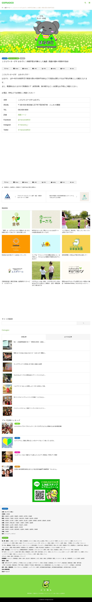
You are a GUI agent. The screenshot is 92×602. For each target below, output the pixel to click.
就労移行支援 (67, 567)
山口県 (11, 525)
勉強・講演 (10, 556)
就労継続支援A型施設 (45, 567)
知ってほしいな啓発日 (59, 593)
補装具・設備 (5, 560)
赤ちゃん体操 (40, 541)
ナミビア (7, 533)
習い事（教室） (5, 541)
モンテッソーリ (78, 541)
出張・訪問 (34, 552)
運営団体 (29, 593)
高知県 (7, 527)
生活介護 (74, 567)
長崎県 (26, 529)
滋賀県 (31, 522)
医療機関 (4, 558)
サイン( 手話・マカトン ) (79, 543)
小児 (38, 558)
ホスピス (10, 558)
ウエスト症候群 (56, 547)
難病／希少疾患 (40, 547)
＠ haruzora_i (23, 125)
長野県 (7, 520)
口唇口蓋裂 (34, 545)
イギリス (13, 533)
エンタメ (61, 541)
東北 (3, 516)
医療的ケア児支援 (29, 565)
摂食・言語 (50, 549)
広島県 (25, 525)
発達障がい (7, 187)
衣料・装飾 (36, 554)
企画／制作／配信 (19, 552)
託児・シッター (66, 552)
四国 (3, 527)
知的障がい (13, 187)
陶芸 (17, 543)
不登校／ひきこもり (17, 545)
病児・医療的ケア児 (64, 545)
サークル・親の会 (6, 545)
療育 (45, 549)
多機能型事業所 (23, 549)
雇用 (37, 567)
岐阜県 (39, 520)
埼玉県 (16, 518)
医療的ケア (19, 187)
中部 (3, 520)
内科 (24, 558)
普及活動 (16, 556)
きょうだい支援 (56, 565)
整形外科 (33, 558)
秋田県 (21, 516)
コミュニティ (11, 552)
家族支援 (14, 565)
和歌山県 (12, 522)
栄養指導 (70, 558)
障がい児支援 (43, 562)
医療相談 (15, 558)
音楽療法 (56, 549)
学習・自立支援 (7, 565)
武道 (12, 541)
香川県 (21, 527)
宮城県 (30, 516)
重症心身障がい (32, 187)
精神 (20, 558)
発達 (41, 558)
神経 (45, 558)
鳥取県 (16, 525)
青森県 (16, 516)
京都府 (22, 522)
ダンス (30, 541)
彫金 (35, 541)
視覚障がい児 (24, 547)
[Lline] (34, 68)
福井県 (21, 520)
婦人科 (27, 558)
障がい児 (56, 545)
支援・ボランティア (7, 562)
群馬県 (36, 518)
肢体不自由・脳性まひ (83, 545)
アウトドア (23, 556)
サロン (86, 552)
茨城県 (26, 518)
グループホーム (18, 567)
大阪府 (17, 522)
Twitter (44, 590)
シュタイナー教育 (53, 541)
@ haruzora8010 (24, 120)
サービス (4, 552)
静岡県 (35, 520)
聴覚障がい (32, 547)
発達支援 (77, 549)
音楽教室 (25, 541)
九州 (3, 529)
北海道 (3, 514)
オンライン (54, 552)
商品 (41, 554)
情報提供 (28, 552)
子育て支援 (20, 565)
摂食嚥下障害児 (49, 545)
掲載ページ (22, 115)
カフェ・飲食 (47, 552)
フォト (45, 554)
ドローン (67, 541)
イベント (4, 556)
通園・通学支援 (77, 562)
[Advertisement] (46, 302)
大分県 (11, 529)
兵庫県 (26, 522)
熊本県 (7, 529)
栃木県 (31, 518)
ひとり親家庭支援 (46, 565)
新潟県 (49, 520)
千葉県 (11, 518)
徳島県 (16, 527)
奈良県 (7, 522)
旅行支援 (40, 552)
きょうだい (6, 547)
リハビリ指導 (76, 558)
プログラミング (7, 543)
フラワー (57, 543)
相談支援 (64, 562)
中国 (3, 525)
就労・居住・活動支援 (7, 567)
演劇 (71, 541)
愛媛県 (11, 527)
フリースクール (14, 549)
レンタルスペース (21, 554)
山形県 (11, 516)
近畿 (3, 522)
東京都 (7, 518)
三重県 (16, 520)
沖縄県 (7, 531)
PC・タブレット (42, 543)
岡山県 (21, 525)
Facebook (47, 590)
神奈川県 (21, 518)
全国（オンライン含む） (8, 511)
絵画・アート (22, 543)
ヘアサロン (29, 554)
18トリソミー (26, 545)
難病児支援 (37, 565)
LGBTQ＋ (15, 562)
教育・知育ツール (75, 552)
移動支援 (70, 562)
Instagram (41, 590)
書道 (53, 543)
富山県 (25, 520)
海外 (3, 533)
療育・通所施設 (5, 549)
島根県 (7, 525)
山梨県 (30, 520)
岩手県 (25, 516)
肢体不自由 (25, 187)
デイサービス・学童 (13, 58)
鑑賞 (82, 552)
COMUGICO (42, 599)
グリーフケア (57, 562)
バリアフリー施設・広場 (9, 554)
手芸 (46, 541)
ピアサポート (36, 562)
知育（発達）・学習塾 (66, 543)
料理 (13, 543)
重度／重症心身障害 (15, 547)
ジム (60, 552)
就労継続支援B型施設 (57, 567)
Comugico (5, 330)
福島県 (7, 516)
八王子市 (5, 58)
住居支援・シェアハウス (29, 567)
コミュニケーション (32, 543)
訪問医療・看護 (51, 558)
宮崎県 (36, 529)
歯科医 (82, 558)
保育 (61, 549)
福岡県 (31, 529)
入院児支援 (78, 565)
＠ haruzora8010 (24, 130)
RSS (50, 590)
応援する (35, 593)
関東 (3, 518)
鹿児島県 (17, 529)
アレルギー (40, 545)
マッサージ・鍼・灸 (61, 558)
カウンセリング (38, 549)
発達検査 (31, 549)
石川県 (11, 520)
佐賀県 (22, 529)
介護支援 (50, 562)
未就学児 (22, 58)
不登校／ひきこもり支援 (25, 562)
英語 (49, 543)
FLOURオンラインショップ (45, 593)
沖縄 (3, 531)
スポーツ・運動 (18, 541)
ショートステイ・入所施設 (67, 565)
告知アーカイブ (5, 571)
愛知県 (44, 520)
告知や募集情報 (5, 569)
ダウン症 (63, 547)
